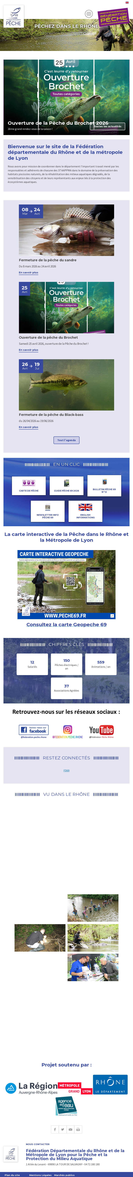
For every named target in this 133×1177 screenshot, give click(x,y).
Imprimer (78, 1129)
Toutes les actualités (107, 126)
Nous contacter (38, 1144)
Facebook (55, 1129)
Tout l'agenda (66, 440)
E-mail (70, 1129)
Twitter (62, 1129)
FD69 (66, 770)
